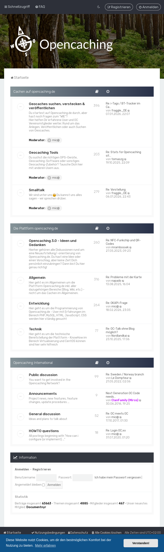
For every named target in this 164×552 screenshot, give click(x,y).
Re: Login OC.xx (116, 430)
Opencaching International (33, 362)
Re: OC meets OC (117, 413)
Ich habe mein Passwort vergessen (118, 477)
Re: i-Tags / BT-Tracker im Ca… (123, 105)
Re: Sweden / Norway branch (125, 374)
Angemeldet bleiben (30, 484)
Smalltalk (37, 190)
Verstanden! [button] (140, 543)
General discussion (44, 414)
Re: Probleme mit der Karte (124, 277)
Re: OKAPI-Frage (116, 303)
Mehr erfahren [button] (45, 545)
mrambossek (120, 247)
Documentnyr (36, 507)
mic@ (53, 140)
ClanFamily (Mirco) (124, 400)
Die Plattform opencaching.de (35, 228)
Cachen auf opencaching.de (34, 91)
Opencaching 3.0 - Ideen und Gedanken (52, 242)
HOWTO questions (44, 431)
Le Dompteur (120, 378)
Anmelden (22, 469)
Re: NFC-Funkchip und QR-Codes (123, 241)
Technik (35, 329)
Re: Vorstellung (116, 189)
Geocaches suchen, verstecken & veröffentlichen (57, 106)
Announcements (43, 393)
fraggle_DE (119, 110)
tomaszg (117, 159)
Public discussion (43, 375)
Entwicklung (39, 303)
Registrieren (42, 469)
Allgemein (37, 277)
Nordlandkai (119, 335)
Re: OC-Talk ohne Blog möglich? (120, 330)
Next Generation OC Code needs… (123, 394)
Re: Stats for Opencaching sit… (123, 153)
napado (116, 280)
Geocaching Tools (43, 152)
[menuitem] (40, 7)
